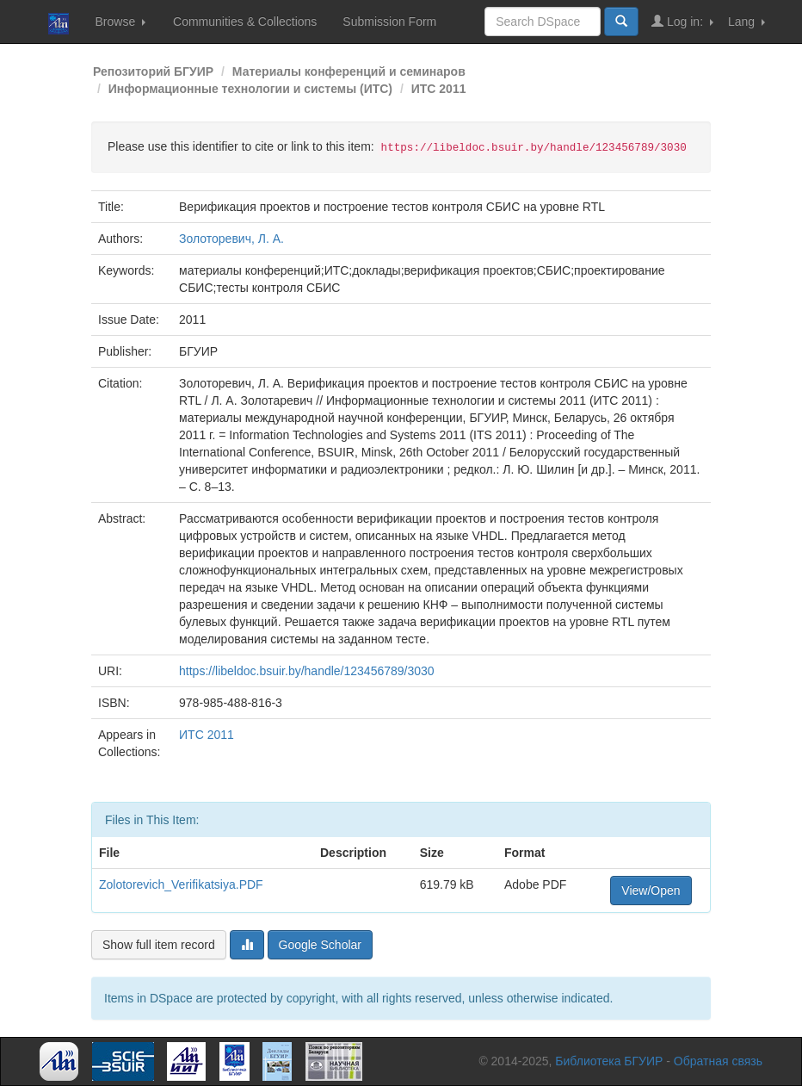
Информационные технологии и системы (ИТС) (250, 89)
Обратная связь (718, 1061)
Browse (120, 21)
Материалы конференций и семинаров (349, 71)
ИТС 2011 (438, 89)
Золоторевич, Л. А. (231, 238)
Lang (746, 21)
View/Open (650, 890)
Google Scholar (320, 945)
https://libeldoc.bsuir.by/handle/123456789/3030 (307, 671)
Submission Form (389, 21)
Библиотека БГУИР (609, 1061)
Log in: (682, 21)
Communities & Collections (245, 21)
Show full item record (158, 945)
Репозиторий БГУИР (153, 71)
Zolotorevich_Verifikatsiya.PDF (181, 884)
